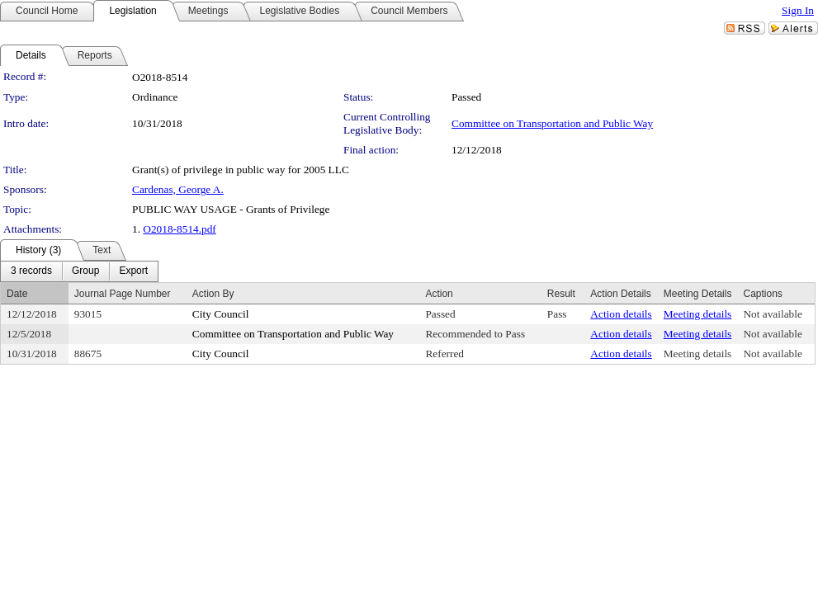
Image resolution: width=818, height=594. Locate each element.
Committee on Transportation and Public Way (552, 123)
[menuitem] (31, 271)
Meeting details (698, 314)
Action (438, 293)
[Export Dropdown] (133, 271)
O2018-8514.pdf (179, 229)
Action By (213, 293)
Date (17, 293)
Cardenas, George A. (178, 189)
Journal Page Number (122, 293)
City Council (220, 314)
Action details (620, 314)
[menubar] (79, 271)
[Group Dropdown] (85, 271)
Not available (772, 314)
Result (561, 293)
